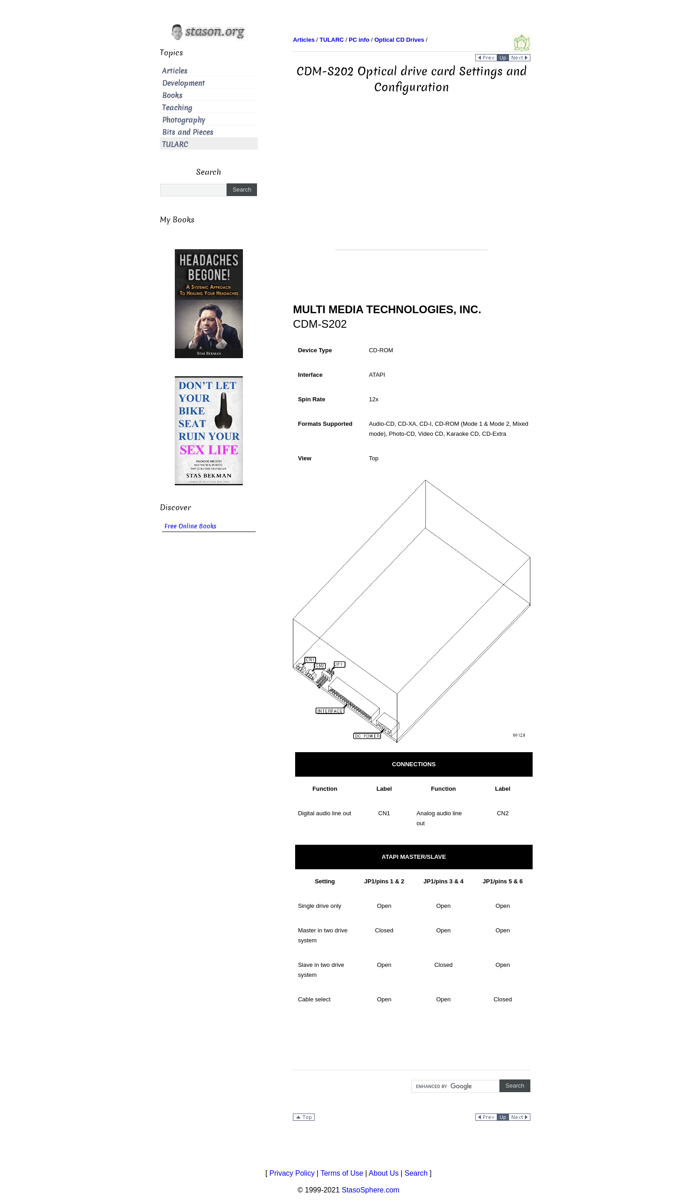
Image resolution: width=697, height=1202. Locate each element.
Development (183, 83)
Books (172, 95)
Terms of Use (342, 1173)
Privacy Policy (292, 1173)
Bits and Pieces (187, 132)
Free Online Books (190, 526)
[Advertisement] (411, 186)
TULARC (175, 144)
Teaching (177, 108)
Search (416, 1173)
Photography (183, 120)
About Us (384, 1173)
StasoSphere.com (371, 1190)
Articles (175, 71)
